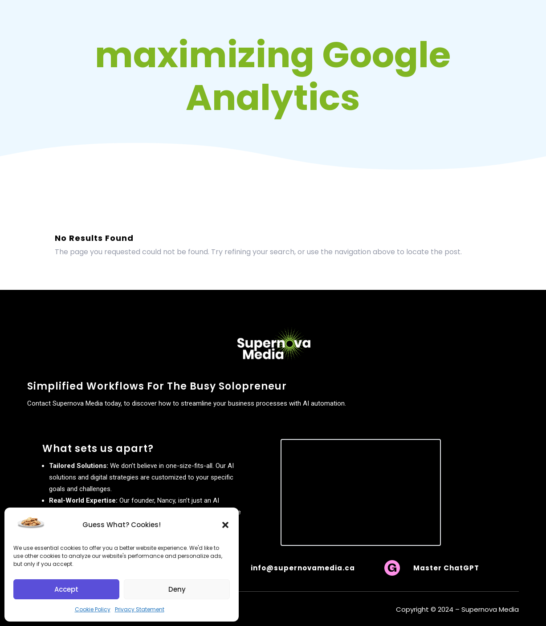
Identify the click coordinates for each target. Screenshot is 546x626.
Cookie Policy (92, 609)
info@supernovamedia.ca (303, 568)
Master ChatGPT (446, 568)
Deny (177, 589)
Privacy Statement (139, 609)
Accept (66, 589)
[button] (225, 524)
